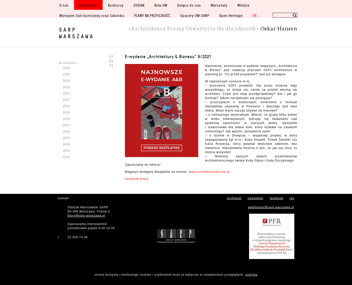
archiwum (234, 198)
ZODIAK (139, 5)
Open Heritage (231, 15)
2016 (66, 131)
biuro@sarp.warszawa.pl (86, 215)
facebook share (136, 179)
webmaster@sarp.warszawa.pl (271, 207)
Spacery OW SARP (194, 15)
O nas (64, 5)
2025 (66, 74)
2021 (66, 99)
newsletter (256, 198)
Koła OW (160, 5)
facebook (277, 198)
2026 (66, 67)
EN (255, 15)
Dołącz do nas (189, 5)
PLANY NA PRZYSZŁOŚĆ (152, 15)
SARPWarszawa (76, 33)
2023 (66, 87)
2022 (66, 93)
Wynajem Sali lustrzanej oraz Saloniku (91, 15)
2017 (66, 125)
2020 (66, 106)
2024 (66, 80)
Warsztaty (219, 5)
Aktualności (88, 5)
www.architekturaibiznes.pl (209, 171)
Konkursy (116, 5)
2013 (66, 150)
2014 (66, 144)
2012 (66, 157)
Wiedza (243, 5)
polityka (251, 274)
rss (292, 198)
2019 (66, 112)
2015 (66, 138)
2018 (66, 118)
